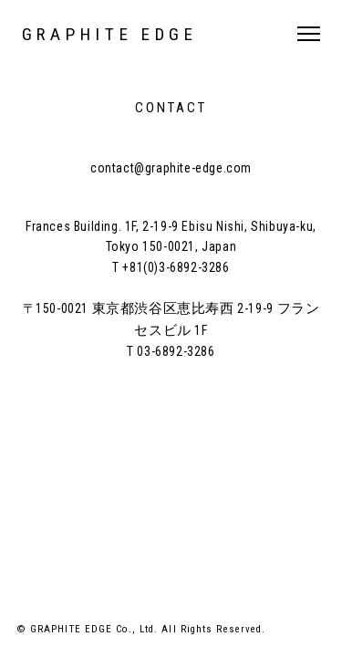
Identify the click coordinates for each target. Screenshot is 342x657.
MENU (308, 33)
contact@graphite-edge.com (171, 168)
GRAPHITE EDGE (110, 34)
